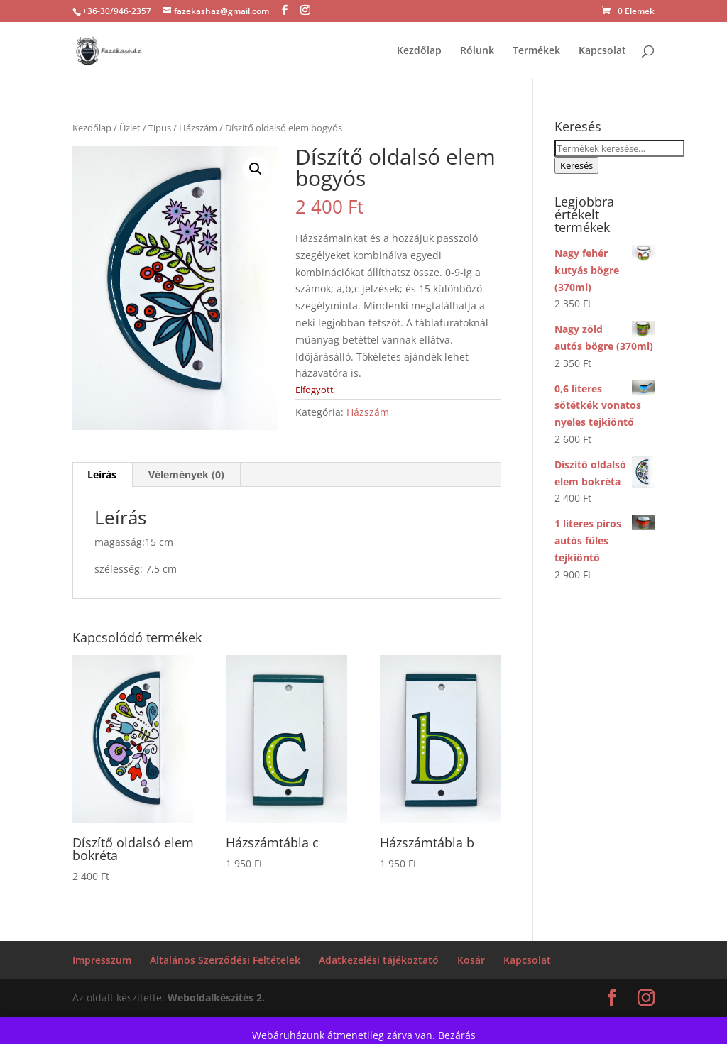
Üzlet (130, 127)
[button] (255, 169)
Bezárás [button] (457, 1035)
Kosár (471, 960)
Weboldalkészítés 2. (216, 997)
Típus (159, 127)
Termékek (536, 51)
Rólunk (477, 51)
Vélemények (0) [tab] (186, 474)
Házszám (198, 127)
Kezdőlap (419, 51)
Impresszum (101, 960)
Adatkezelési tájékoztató (379, 960)
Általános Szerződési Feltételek (225, 960)
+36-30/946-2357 (116, 11)
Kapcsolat (602, 51)
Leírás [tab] (101, 474)
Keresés (576, 165)
